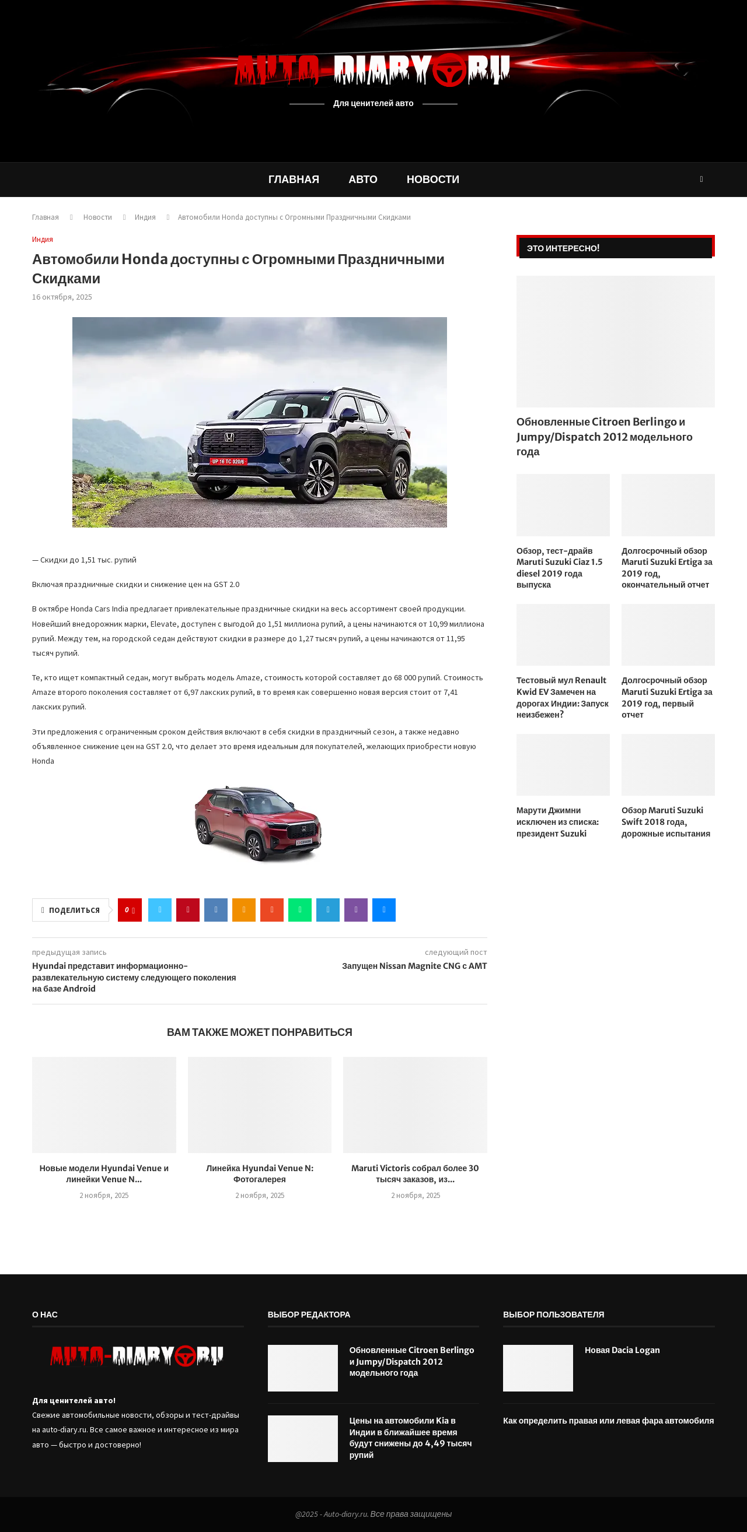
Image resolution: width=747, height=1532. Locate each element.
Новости (433, 179)
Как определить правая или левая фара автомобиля (608, 1420)
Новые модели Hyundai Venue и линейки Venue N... (104, 1174)
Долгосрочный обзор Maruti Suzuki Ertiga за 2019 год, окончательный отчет (667, 568)
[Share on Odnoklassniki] (244, 910)
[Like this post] (133, 910)
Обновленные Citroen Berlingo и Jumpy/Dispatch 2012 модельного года (604, 436)
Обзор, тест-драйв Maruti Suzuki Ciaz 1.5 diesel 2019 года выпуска (559, 568)
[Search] (701, 179)
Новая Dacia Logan (622, 1350)
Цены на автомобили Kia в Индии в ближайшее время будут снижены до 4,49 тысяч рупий (411, 1437)
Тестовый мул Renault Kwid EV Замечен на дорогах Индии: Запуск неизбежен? (562, 697)
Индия (145, 217)
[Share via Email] (384, 910)
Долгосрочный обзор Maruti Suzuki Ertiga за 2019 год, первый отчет (667, 697)
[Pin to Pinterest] (188, 910)
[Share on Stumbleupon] (272, 910)
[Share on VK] (216, 910)
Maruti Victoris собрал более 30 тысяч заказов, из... (415, 1174)
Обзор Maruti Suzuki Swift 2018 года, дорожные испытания (666, 821)
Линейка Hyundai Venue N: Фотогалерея (259, 1174)
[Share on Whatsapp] (300, 910)
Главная (293, 179)
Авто (363, 179)
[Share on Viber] (356, 910)
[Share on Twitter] (160, 910)
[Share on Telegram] (328, 910)
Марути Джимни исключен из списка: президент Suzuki (557, 821)
